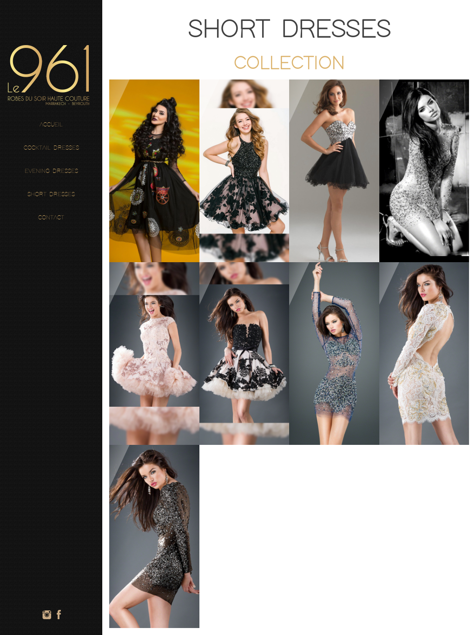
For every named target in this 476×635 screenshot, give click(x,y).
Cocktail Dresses (51, 148)
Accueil (51, 125)
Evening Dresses (51, 171)
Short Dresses (51, 195)
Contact (51, 218)
